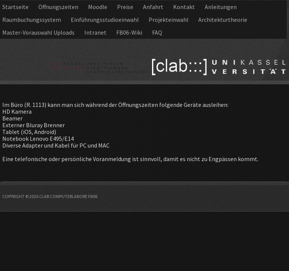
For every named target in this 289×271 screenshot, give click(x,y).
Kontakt (184, 7)
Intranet (95, 32)
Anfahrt (153, 7)
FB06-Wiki (129, 32)
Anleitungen (221, 7)
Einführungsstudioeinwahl (105, 19)
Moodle (97, 7)
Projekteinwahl (169, 19)
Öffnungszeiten (58, 7)
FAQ (157, 32)
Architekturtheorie (222, 19)
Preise (125, 7)
